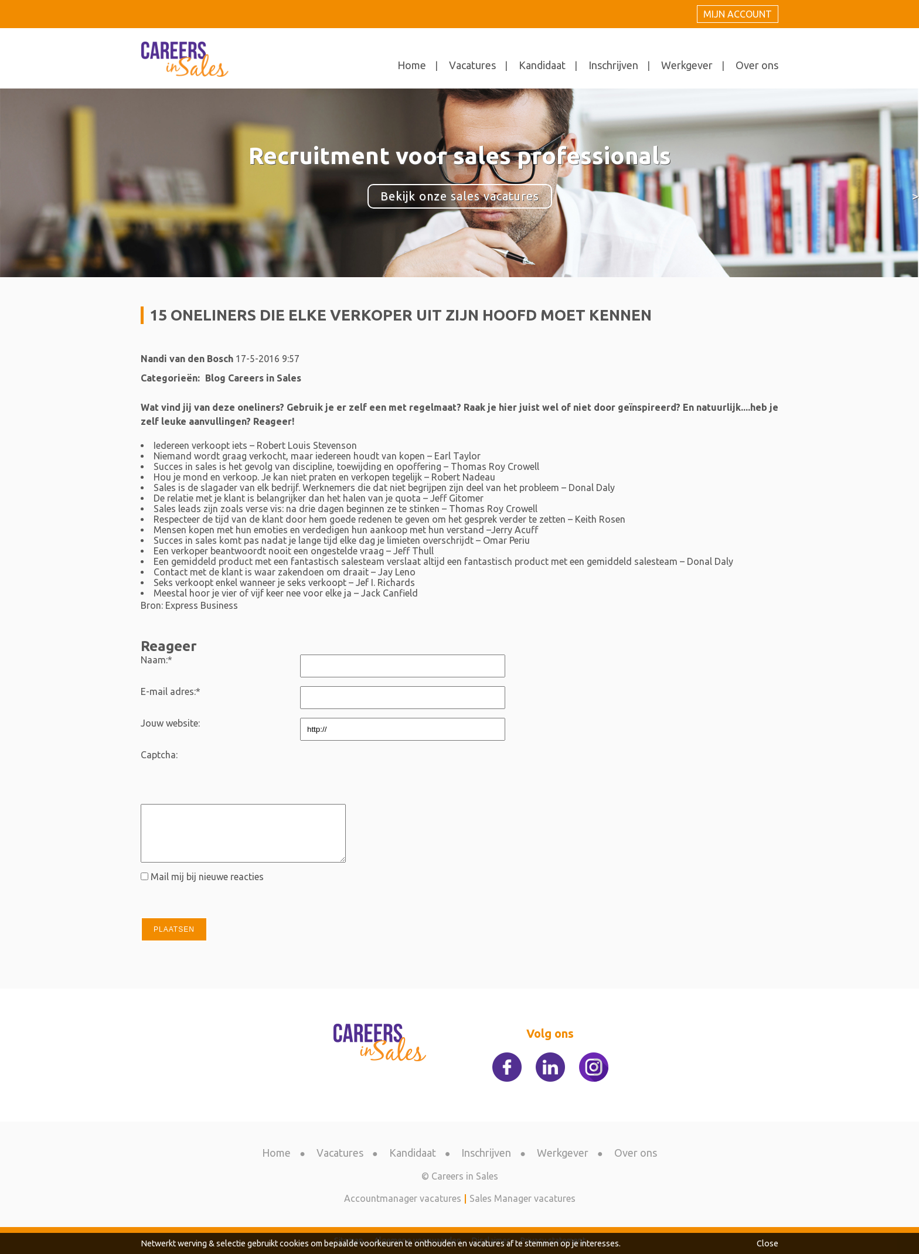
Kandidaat (542, 65)
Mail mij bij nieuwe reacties (207, 876)
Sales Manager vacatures (522, 1198)
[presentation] (389, 772)
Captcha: (159, 754)
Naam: (156, 660)
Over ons (757, 65)
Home (411, 65)
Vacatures (472, 65)
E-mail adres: (170, 691)
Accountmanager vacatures (402, 1198)
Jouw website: (170, 723)
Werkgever (687, 65)
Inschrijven (613, 65)
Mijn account (737, 14)
